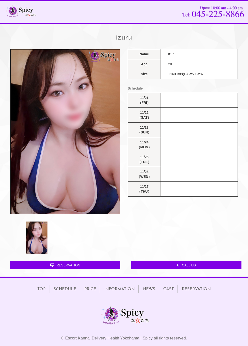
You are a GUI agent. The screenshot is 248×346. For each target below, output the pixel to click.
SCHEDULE (65, 289)
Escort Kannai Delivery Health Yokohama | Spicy (109, 338)
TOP (41, 289)
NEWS (149, 289)
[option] (65, 131)
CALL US (186, 265)
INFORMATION (119, 289)
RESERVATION (65, 265)
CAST (168, 289)
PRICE (90, 289)
